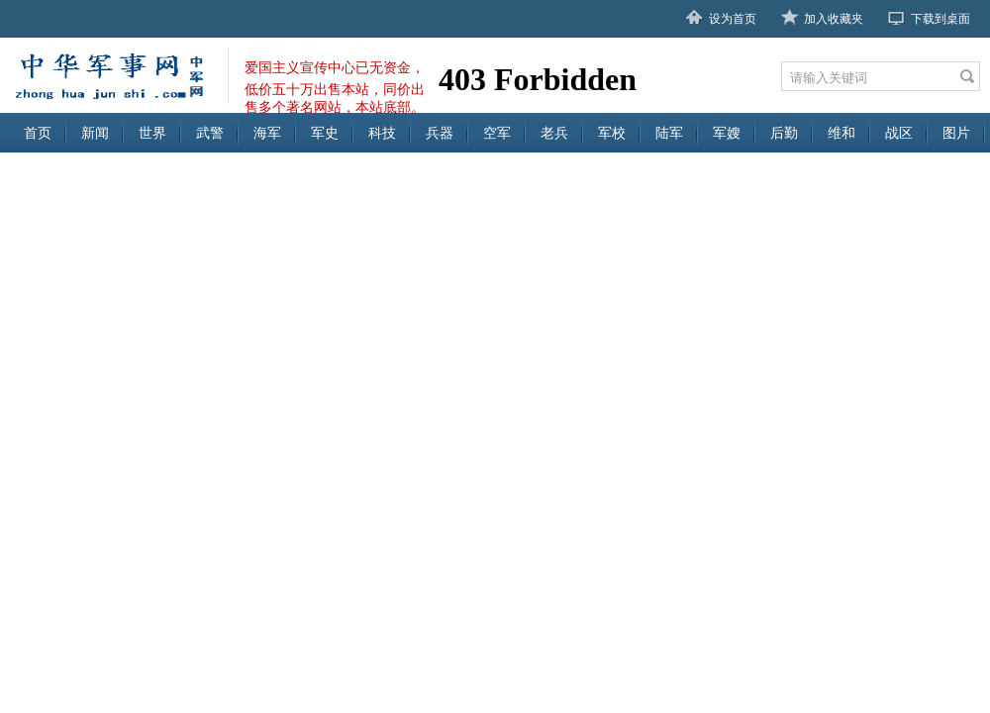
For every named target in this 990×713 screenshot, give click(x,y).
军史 (325, 133)
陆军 (669, 133)
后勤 (784, 133)
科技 (382, 133)
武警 (210, 133)
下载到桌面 (940, 19)
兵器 (439, 133)
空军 (497, 133)
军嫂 (727, 133)
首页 (37, 133)
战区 (899, 133)
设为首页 (732, 19)
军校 (612, 133)
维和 (841, 133)
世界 (152, 133)
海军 (267, 133)
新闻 (95, 133)
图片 (956, 133)
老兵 (554, 133)
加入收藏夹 (833, 19)
